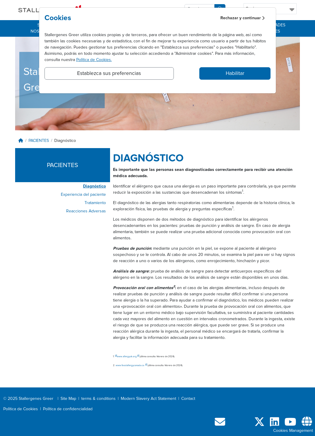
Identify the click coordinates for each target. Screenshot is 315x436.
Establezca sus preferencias (109, 73)
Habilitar (235, 73)
